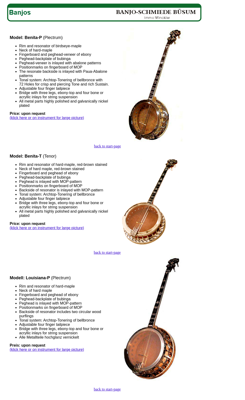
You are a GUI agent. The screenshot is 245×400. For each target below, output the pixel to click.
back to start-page (107, 146)
